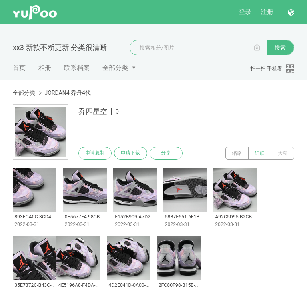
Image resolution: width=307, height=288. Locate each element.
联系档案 (77, 68)
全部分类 (115, 68)
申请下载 (131, 153)
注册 (267, 12)
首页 (19, 68)
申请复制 (95, 153)
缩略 (237, 153)
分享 (167, 153)
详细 (260, 153)
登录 (245, 12)
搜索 (280, 47)
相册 (44, 68)
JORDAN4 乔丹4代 (67, 93)
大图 (282, 153)
